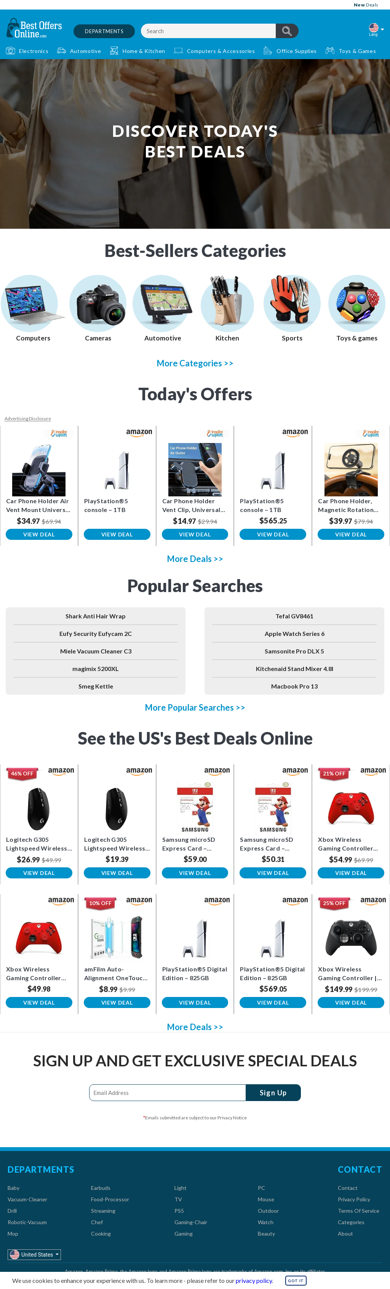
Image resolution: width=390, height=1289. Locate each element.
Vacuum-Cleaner (27, 1199)
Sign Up (273, 1092)
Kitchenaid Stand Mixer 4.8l (294, 668)
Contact (348, 1188)
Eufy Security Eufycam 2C (95, 633)
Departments (104, 31)
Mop (13, 1233)
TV (178, 1199)
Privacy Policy (354, 1199)
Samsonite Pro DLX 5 (294, 651)
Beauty (266, 1233)
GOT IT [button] (296, 1280)
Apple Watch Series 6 (294, 633)
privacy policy (254, 1280)
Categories (351, 1222)
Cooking (101, 1233)
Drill (12, 1210)
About (345, 1233)
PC (261, 1188)
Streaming (103, 1210)
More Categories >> (195, 363)
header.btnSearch (287, 31)
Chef (97, 1222)
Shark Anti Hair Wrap (96, 616)
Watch (265, 1222)
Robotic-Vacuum (27, 1222)
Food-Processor (110, 1199)
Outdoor (268, 1210)
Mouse (266, 1199)
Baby (13, 1188)
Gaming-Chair (190, 1222)
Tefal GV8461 (294, 616)
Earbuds (100, 1188)
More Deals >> (195, 559)
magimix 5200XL (95, 668)
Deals (366, 5)
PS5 (179, 1210)
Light (180, 1188)
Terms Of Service (358, 1210)
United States (32, 1254)
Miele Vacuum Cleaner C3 (95, 651)
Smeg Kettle (95, 686)
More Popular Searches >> (195, 707)
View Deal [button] (39, 534)
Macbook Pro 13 (294, 686)
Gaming (183, 1233)
